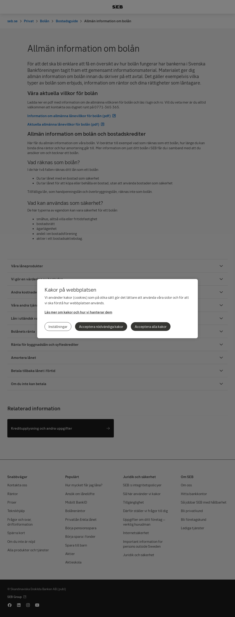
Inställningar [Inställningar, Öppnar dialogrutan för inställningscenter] (57, 326)
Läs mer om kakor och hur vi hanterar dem (78, 312)
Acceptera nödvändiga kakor (101, 326)
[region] (117, 308)
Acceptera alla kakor (151, 326)
